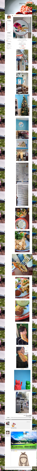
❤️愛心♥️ (7, 40)
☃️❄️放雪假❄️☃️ (8, 38)
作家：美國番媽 (20, 4)
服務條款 (13, 469)
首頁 (9, 13)
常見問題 (11, 469)
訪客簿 (21, 13)
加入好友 (8, 427)
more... (11, 31)
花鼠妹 (7, 30)
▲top (31, 468)
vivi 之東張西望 (8, 24)
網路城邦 (31, 0)
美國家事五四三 (22, 3)
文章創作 (13, 13)
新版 (28, 3)
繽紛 (7, 23)
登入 (31, 470)
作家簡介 (25, 13)
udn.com (31, 469)
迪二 (7, 28)
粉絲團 (2, 470)
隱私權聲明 (18, 469)
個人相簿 (17, 13)
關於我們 (9, 469)
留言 (6, 427)
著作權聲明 (16, 469)
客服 (20, 469)
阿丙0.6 (7, 29)
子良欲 (7, 25)
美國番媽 (9, 19)
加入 (32, 470)
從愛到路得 (8, 45)
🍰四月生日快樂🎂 (8, 47)
